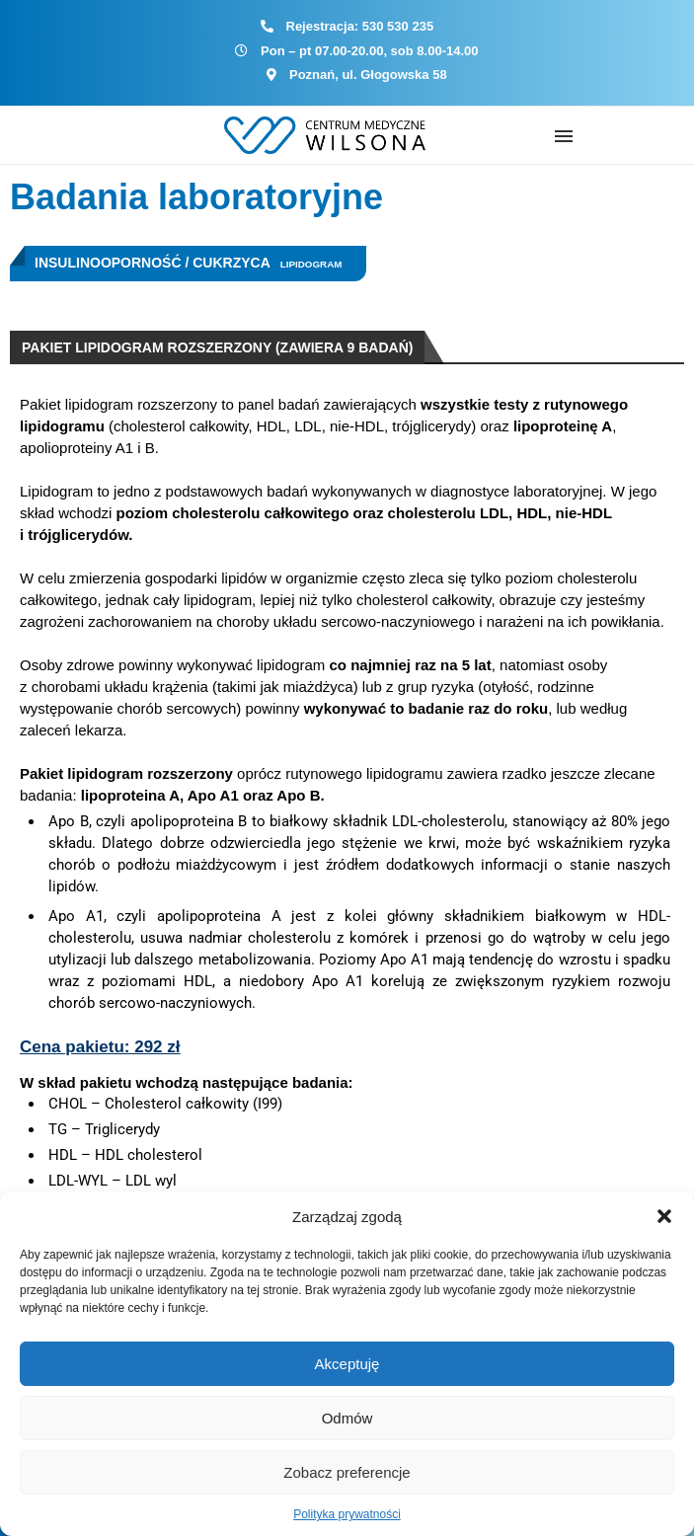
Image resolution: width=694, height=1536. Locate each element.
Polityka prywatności (347, 1514)
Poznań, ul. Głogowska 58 (368, 74)
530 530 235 (397, 26)
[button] (664, 1216)
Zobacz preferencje (346, 1472)
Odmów (347, 1418)
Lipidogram (311, 264)
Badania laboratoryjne (196, 197)
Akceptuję (347, 1363)
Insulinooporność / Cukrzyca (152, 262)
